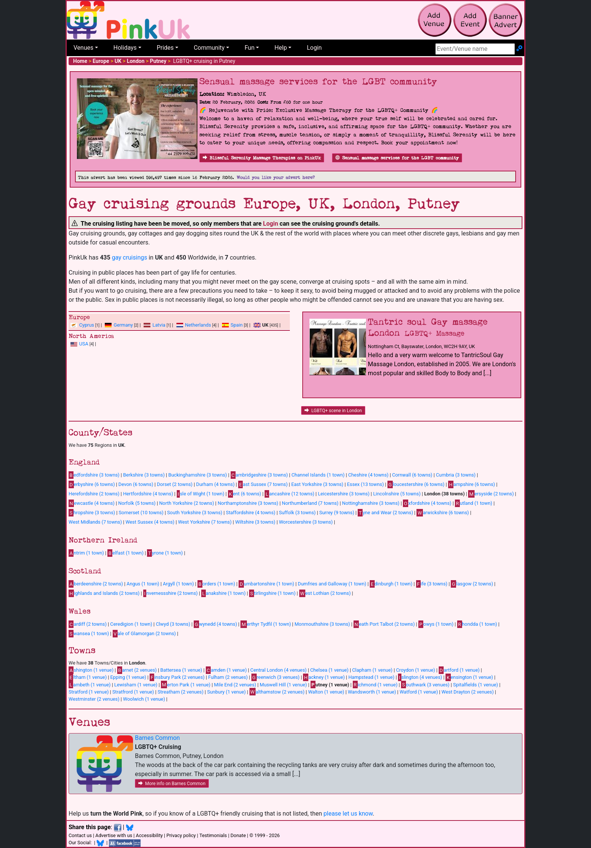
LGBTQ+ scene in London (333, 410)
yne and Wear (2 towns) (385, 512)
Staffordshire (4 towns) (250, 512)
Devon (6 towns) (135, 484)
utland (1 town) (473, 503)
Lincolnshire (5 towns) (397, 494)
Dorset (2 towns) (175, 484)
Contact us (80, 835)
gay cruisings (129, 257)
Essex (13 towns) (365, 484)
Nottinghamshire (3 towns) (371, 503)
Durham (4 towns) (215, 484)
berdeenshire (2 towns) (96, 584)
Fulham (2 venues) (228, 677)
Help (280, 47)
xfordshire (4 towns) (427, 503)
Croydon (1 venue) (415, 670)
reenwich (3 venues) (275, 677)
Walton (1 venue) (326, 692)
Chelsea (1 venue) (329, 670)
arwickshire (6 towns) (442, 512)
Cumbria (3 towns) (456, 475)
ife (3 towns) (431, 584)
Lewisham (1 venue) (135, 685)
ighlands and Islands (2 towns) (104, 593)
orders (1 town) (216, 584)
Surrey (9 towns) (336, 512)
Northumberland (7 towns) (310, 503)
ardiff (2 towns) (88, 624)
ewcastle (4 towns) (92, 503)
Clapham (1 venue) (372, 670)
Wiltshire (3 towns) (255, 522)
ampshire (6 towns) (471, 484)
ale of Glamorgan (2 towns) (144, 633)
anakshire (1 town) (223, 593)
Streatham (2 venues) (181, 692)
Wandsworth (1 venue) (372, 692)
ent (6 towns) (244, 494)
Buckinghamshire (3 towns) (197, 475)
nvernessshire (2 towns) (170, 593)
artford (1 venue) (459, 670)
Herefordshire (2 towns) (94, 494)
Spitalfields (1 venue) (475, 685)
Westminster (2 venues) (94, 699)
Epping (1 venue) (128, 677)
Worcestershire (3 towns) (306, 522)
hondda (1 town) (477, 624)
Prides (165, 47)
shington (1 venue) (91, 670)
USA (83, 344)
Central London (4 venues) (278, 670)
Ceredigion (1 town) (131, 624)
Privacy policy (181, 835)
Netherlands (198, 325)
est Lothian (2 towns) (325, 593)
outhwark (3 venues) (425, 684)
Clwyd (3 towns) (173, 624)
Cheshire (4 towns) (368, 475)
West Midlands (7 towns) (95, 522)
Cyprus (86, 325)
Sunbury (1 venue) (226, 692)
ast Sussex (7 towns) (263, 484)
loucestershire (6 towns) (415, 484)
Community (209, 47)
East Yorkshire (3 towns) (317, 484)
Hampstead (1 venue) (371, 677)
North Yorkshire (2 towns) (186, 503)
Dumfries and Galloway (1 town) (332, 584)
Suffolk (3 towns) (297, 512)
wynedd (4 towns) (215, 624)
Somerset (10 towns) (141, 512)
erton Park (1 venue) (185, 684)
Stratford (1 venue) (89, 692)
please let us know (348, 813)
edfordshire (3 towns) (94, 475)
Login (314, 47)
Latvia (158, 325)
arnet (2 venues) (137, 670)
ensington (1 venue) (469, 677)
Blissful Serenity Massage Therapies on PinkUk (262, 158)
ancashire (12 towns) (289, 494)
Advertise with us (113, 835)
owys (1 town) (435, 624)
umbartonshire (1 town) (266, 584)
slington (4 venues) (420, 677)
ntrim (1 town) (86, 553)
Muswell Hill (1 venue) (283, 685)
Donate (238, 835)
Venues (83, 47)
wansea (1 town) (89, 633)
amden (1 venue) (226, 670)
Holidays (125, 47)
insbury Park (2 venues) (177, 677)
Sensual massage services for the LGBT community (397, 158)
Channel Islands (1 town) (317, 475)
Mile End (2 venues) (235, 685)
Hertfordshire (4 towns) (148, 494)
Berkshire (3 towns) (144, 475)
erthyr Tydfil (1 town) (265, 624)
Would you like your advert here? (276, 177)
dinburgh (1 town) (391, 584)
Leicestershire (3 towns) (343, 494)
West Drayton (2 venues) (467, 692)
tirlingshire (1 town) (272, 593)
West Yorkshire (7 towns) (204, 522)
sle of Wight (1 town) (200, 494)
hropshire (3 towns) (92, 512)
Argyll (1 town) (178, 584)
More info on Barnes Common (171, 783)
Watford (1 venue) (419, 692)
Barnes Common (157, 737)
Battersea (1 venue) (181, 670)
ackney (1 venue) (323, 677)
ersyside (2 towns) (491, 494)
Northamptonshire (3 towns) (247, 503)
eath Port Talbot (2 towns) (384, 624)
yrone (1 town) (165, 553)
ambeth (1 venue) (90, 684)
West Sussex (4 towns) (150, 522)
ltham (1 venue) (88, 677)
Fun (249, 47)
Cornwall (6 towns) (412, 475)
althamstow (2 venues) (277, 691)
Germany (123, 325)
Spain (237, 325)
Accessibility (149, 835)
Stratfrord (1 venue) (133, 692)
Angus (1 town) (143, 584)
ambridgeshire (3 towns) (259, 475)
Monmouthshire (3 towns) (322, 624)
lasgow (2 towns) (472, 584)
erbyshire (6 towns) (92, 484)
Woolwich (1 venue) (144, 699)
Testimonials (213, 835)
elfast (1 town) (125, 553)
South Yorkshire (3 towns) (194, 512)
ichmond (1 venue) (375, 684)
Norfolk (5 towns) (137, 503)
